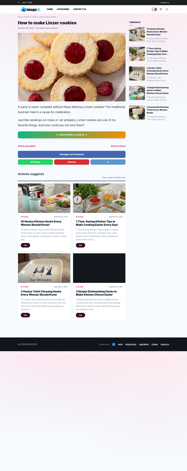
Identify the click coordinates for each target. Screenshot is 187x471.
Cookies (155, 464)
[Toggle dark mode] (154, 9)
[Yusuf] (160, 9)
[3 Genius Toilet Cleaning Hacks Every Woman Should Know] (44, 388)
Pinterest (72, 282)
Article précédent (26, 266)
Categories (63, 9)
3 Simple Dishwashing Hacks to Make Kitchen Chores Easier (96, 413)
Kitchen (27, 17)
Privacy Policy (130, 464)
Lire (25, 365)
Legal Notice (144, 464)
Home (50, 9)
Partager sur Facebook (72, 274)
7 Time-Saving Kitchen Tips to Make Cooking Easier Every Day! (97, 343)
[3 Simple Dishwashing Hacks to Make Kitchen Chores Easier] (99, 388)
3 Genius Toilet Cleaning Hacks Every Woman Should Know (41, 413)
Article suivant (118, 266)
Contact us (164, 3)
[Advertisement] (72, 40)
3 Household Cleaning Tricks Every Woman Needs (158, 110)
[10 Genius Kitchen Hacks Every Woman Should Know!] (44, 318)
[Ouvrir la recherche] (166, 9)
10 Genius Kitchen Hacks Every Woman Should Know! (41, 343)
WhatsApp (35, 282)
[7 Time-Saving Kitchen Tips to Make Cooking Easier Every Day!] (99, 318)
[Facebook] (19, 3)
